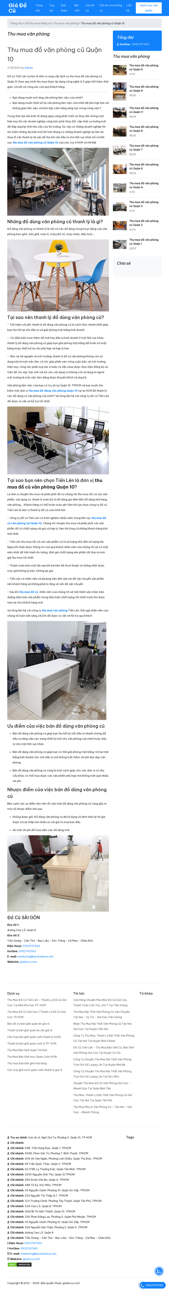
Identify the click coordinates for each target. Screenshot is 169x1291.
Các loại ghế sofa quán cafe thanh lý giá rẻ (34, 1070)
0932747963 (31, 946)
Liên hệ (129, 8)
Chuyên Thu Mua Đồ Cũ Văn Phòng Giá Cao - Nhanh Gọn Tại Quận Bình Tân (102, 1085)
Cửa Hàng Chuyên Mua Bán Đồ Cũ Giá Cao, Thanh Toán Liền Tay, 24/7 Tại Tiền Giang (100, 1002)
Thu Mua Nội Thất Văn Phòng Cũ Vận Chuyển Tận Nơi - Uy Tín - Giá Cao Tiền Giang (101, 1014)
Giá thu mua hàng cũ (111, 8)
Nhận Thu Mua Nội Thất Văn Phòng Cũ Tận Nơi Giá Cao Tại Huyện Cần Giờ (102, 1026)
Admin (29, 67)
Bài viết (76, 8)
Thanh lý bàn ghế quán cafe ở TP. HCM (31, 1043)
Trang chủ (39, 8)
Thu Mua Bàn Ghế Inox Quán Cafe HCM (32, 1056)
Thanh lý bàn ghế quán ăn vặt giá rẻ (29, 1030)
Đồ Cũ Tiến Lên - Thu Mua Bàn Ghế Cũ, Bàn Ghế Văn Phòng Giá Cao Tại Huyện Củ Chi (103, 1050)
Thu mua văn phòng (65, 23)
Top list (51, 8)
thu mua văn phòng (55, 610)
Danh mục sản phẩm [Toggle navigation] (149, 8)
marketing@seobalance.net (35, 956)
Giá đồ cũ (90, 8)
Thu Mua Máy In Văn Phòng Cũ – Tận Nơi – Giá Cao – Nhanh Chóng (102, 1109)
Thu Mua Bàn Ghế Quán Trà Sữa (27, 1050)
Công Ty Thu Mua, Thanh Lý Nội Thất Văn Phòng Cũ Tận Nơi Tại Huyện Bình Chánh (103, 1038)
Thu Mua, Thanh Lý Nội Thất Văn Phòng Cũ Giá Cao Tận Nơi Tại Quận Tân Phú (102, 1097)
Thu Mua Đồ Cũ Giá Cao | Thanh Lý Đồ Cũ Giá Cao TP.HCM (36, 1014)
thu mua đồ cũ (28, 592)
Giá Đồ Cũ (18, 8)
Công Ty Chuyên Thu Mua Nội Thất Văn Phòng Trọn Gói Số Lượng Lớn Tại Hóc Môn (102, 1074)
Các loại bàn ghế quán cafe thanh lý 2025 (34, 1037)
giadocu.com (28, 961)
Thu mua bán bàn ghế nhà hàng (27, 1063)
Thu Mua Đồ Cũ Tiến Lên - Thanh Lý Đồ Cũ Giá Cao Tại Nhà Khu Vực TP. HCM (36, 1002)
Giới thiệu (64, 8)
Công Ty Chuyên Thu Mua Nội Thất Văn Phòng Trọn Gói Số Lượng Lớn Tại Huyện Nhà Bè (102, 1062)
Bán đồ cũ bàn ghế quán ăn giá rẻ (28, 1023)
